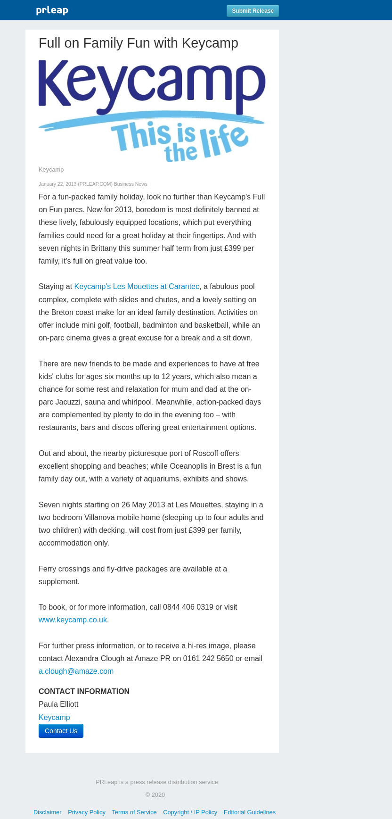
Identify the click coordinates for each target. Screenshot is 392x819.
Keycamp (54, 717)
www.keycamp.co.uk (73, 620)
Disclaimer (47, 812)
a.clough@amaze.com (76, 671)
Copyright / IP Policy (190, 812)
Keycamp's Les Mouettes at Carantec (136, 286)
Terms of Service (134, 812)
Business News (130, 184)
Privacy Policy (87, 812)
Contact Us (61, 731)
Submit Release (253, 11)
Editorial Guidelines (250, 812)
